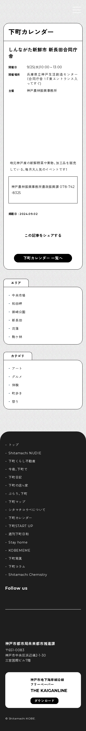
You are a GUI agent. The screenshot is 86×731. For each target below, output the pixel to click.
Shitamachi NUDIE (24, 453)
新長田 (17, 320)
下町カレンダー (31, 32)
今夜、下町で (17, 469)
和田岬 (17, 304)
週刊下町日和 (18, 534)
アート (17, 368)
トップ (13, 445)
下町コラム (16, 567)
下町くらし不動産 (22, 461)
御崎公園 (18, 312)
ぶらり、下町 (17, 494)
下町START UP (20, 526)
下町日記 (15, 477)
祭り (15, 402)
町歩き (17, 393)
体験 (15, 385)
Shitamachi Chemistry (27, 575)
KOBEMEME (19, 550)
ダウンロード (44, 701)
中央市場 (18, 295)
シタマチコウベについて (27, 510)
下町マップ (16, 502)
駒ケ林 (17, 337)
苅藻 (15, 329)
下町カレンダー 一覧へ (43, 258)
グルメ (17, 377)
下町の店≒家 (18, 485)
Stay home (18, 542)
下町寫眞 (15, 558)
